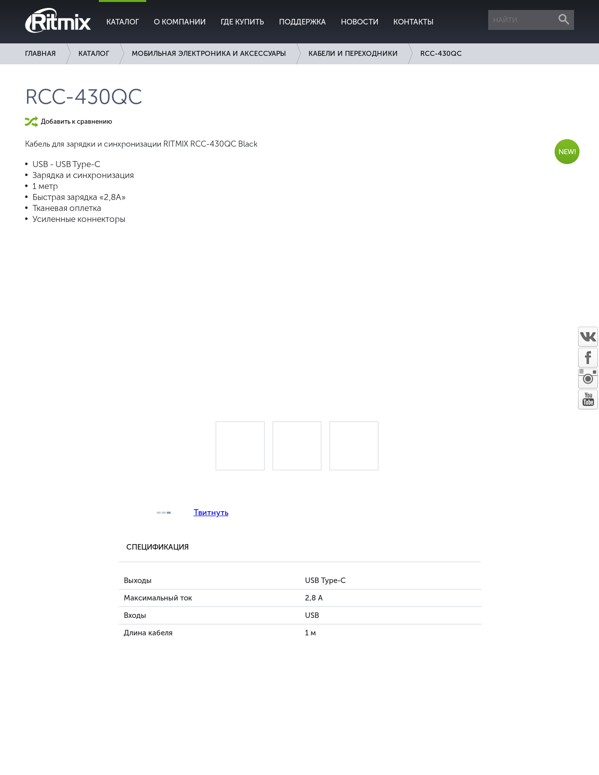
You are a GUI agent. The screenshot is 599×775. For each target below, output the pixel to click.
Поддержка (302, 21)
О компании (180, 21)
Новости (359, 21)
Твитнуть (211, 512)
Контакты (413, 21)
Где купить (242, 21)
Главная (40, 53)
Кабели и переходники (353, 53)
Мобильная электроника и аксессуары (209, 53)
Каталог (122, 21)
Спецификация (157, 547)
